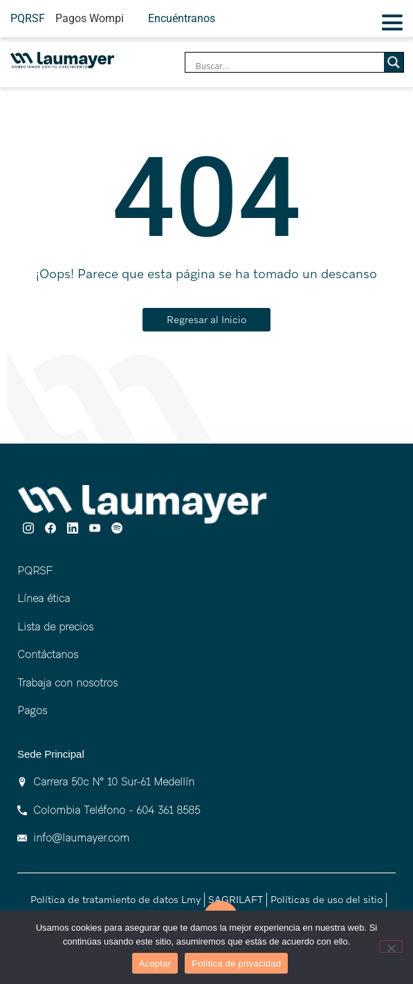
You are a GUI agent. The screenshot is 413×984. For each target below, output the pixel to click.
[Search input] (288, 66)
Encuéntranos (181, 18)
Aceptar (155, 963)
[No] (391, 946)
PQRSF (27, 18)
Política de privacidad (236, 963)
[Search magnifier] (393, 62)
